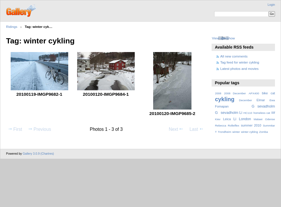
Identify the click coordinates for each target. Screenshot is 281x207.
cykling (225, 99)
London (245, 119)
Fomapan (222, 106)
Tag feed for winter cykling (239, 62)
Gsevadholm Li (228, 113)
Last (196, 129)
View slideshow (223, 38)
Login (271, 4)
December (245, 100)
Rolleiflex (233, 125)
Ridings (11, 26)
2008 (218, 93)
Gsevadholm (263, 106)
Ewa (272, 100)
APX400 (254, 93)
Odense (270, 119)
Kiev (218, 119)
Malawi (258, 119)
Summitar (269, 125)
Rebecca (220, 125)
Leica (227, 119)
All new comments (234, 56)
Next (176, 129)
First (15, 129)
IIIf (273, 112)
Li (234, 119)
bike (265, 93)
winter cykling (249, 131)
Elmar (261, 100)
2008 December (235, 93)
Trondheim (224, 131)
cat (273, 93)
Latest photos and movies (239, 68)
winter (236, 131)
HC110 (247, 112)
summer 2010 (251, 125)
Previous (39, 129)
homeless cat (261, 112)
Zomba (263, 131)
